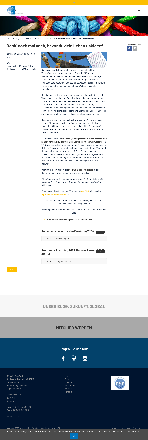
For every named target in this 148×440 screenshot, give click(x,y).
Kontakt (138, 428)
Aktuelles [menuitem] (69, 388)
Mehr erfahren (134, 431)
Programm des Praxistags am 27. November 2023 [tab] (66, 219)
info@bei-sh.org (14, 416)
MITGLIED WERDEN (74, 327)
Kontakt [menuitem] (68, 391)
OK (74, 436)
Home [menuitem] (67, 376)
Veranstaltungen (42, 38)
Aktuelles (27, 38)
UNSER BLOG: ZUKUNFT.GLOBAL (74, 306)
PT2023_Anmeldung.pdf (76, 238)
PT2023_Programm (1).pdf (76, 260)
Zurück (12, 269)
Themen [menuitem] (68, 379)
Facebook (129, 48)
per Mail (85, 191)
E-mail (135, 48)
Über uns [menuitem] (69, 382)
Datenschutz (116, 428)
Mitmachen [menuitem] (70, 385)
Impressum (128, 428)
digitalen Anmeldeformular (54, 194)
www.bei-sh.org (13, 38)
